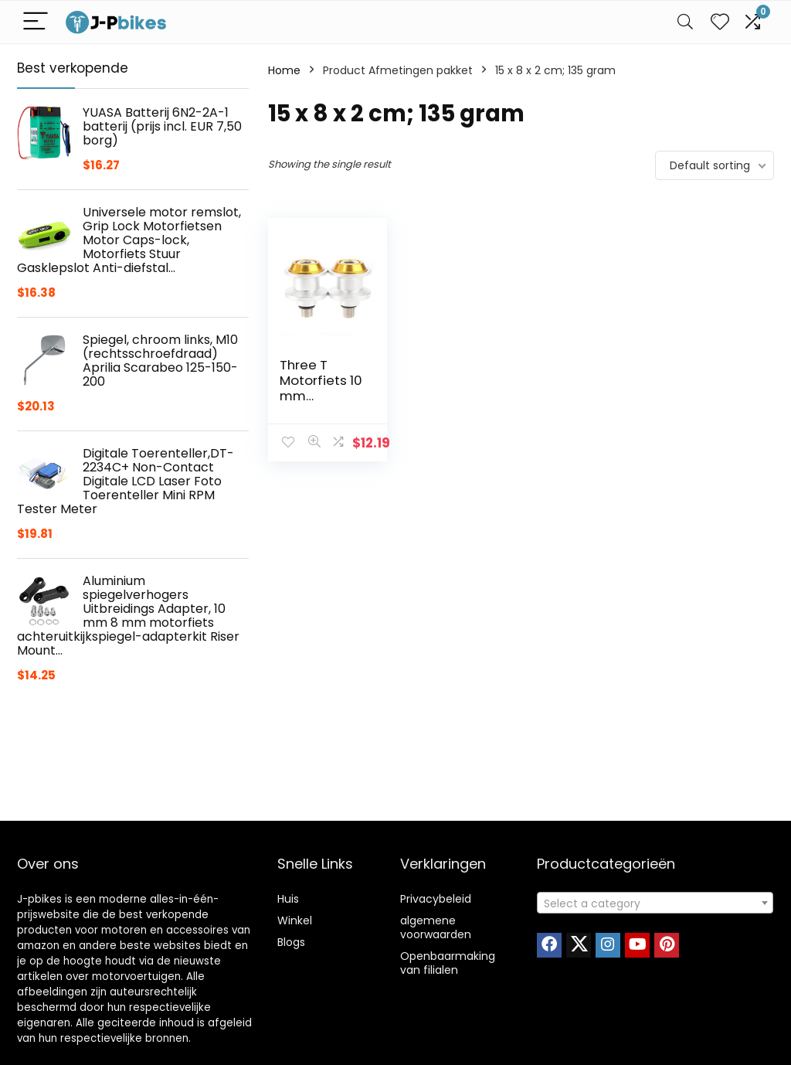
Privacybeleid (435, 899)
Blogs (291, 942)
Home (284, 70)
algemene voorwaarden (435, 927)
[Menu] (35, 22)
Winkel (294, 920)
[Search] (685, 22)
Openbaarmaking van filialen (447, 963)
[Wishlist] (720, 22)
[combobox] (655, 903)
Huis (288, 899)
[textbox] (655, 903)
